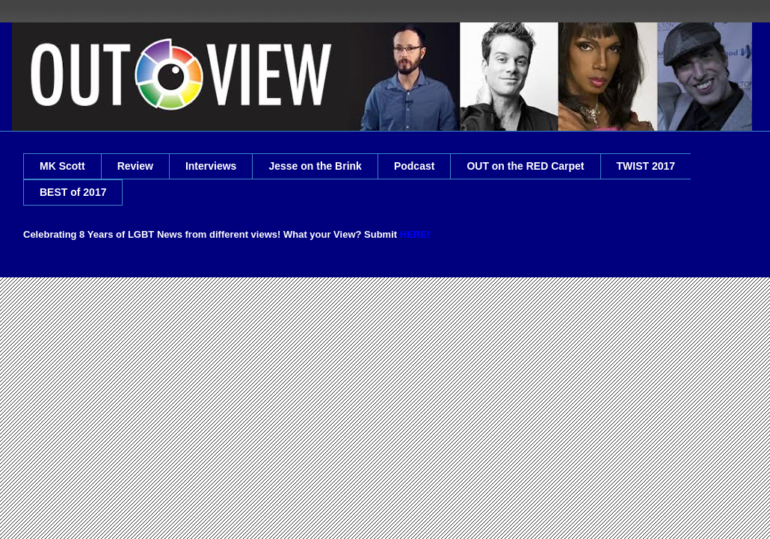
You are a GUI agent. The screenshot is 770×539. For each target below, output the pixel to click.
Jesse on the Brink (315, 166)
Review (135, 166)
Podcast (414, 166)
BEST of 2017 (73, 192)
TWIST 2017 (646, 166)
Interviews (210, 166)
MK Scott (62, 166)
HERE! (415, 234)
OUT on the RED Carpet (525, 166)
